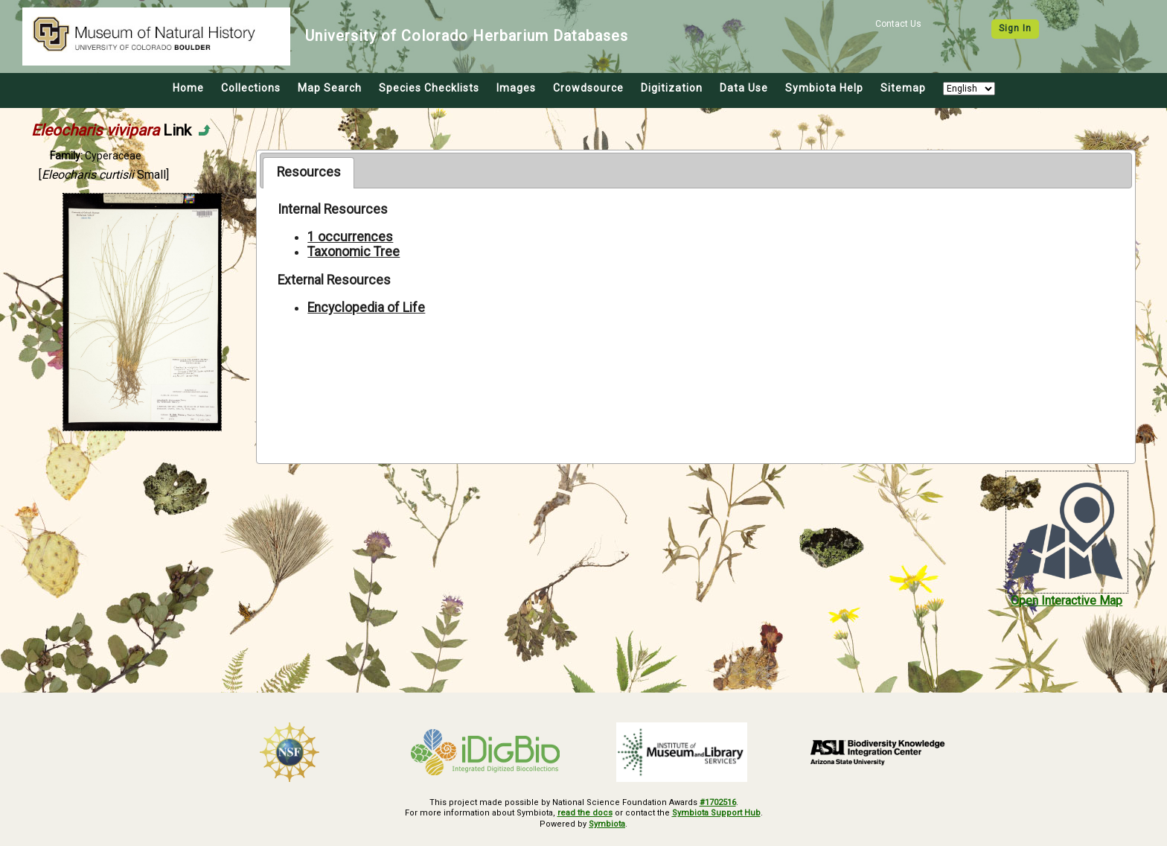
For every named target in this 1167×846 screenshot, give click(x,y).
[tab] (308, 172)
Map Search (330, 88)
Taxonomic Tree (353, 251)
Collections (251, 88)
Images (516, 88)
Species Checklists (429, 88)
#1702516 (718, 802)
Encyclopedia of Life (366, 307)
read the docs (585, 813)
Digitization (672, 88)
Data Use (744, 88)
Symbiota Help (824, 88)
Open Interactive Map (1066, 601)
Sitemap (903, 88)
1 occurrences (350, 236)
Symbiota (607, 824)
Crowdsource (588, 88)
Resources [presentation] (309, 172)
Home (188, 88)
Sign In (1015, 28)
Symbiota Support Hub (716, 813)
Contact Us (898, 24)
